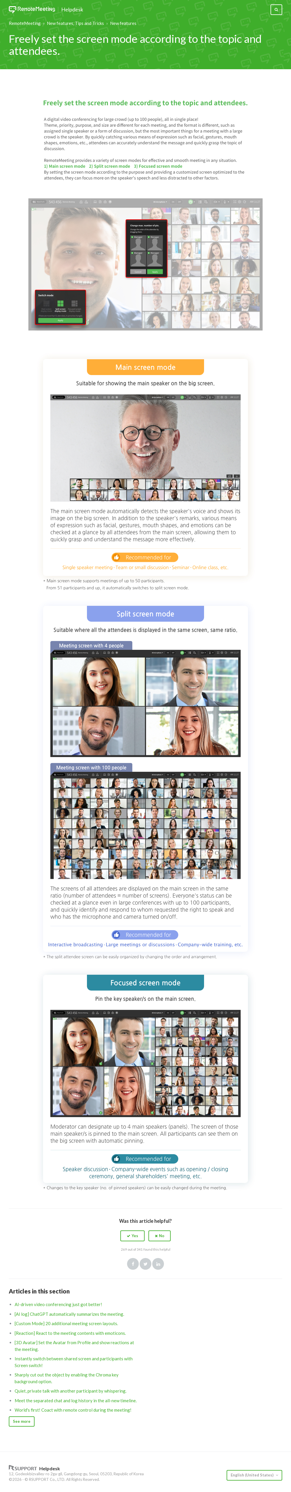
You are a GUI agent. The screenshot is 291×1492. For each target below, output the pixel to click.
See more (21, 1421)
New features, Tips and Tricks (75, 23)
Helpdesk (72, 10)
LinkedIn (158, 1264)
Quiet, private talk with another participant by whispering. (70, 1390)
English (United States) (252, 1475)
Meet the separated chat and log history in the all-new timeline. (76, 1400)
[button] (132, 1235)
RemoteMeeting (25, 23)
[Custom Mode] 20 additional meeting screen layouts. (66, 1323)
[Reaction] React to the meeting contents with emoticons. (70, 1333)
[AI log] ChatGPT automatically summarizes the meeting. (69, 1314)
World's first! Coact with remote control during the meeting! (73, 1410)
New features (123, 23)
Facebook (133, 1264)
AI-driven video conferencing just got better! (58, 1304)
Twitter (145, 1264)
